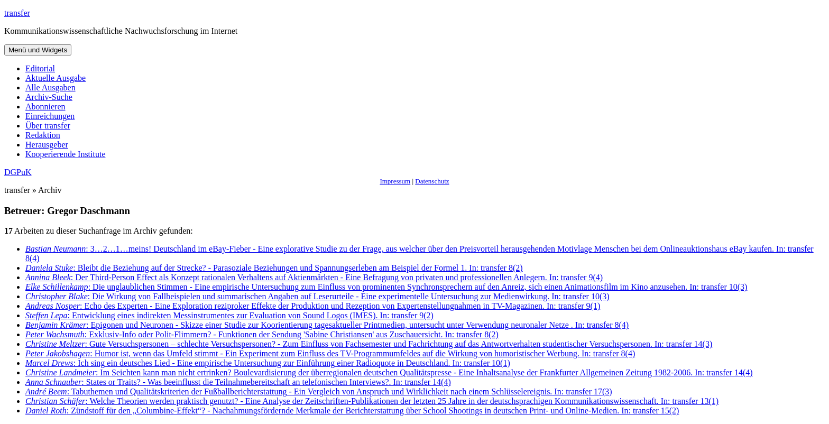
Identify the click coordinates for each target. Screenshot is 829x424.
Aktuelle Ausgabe (55, 77)
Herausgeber (46, 144)
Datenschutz (432, 181)
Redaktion (42, 135)
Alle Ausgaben (50, 87)
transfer (17, 12)
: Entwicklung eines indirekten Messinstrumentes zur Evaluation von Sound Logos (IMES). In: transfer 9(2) (229, 315)
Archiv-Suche (48, 97)
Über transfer (47, 125)
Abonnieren (45, 106)
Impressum (395, 181)
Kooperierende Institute (65, 154)
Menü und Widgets (37, 50)
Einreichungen (50, 116)
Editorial (40, 68)
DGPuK (18, 172)
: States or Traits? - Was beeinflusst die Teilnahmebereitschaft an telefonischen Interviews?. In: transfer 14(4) (238, 381)
